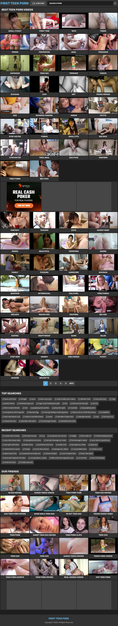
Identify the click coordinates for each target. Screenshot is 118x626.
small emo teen (10, 462)
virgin (113, 399)
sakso (50, 417)
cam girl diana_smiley (38, 458)
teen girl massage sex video (56, 440)
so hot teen (82, 458)
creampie (73, 408)
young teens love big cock (30, 453)
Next (71, 383)
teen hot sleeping (98, 458)
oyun (33, 399)
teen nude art (86, 436)
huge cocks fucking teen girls (49, 403)
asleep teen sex (10, 421)
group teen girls (59, 408)
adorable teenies (84, 417)
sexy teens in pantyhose (101, 440)
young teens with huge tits (14, 412)
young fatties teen (79, 449)
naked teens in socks (12, 449)
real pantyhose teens (33, 440)
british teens (28, 445)
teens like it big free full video (14, 458)
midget (73, 436)
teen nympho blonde (12, 408)
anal (97, 417)
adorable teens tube (68, 421)
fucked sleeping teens (104, 436)
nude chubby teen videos (66, 399)
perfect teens (9, 403)
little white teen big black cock (62, 458)
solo (26, 408)
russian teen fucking (11, 436)
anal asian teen (100, 399)
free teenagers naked (79, 440)
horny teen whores (42, 449)
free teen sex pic (30, 436)
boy (66, 403)
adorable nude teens (28, 421)
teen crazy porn (46, 399)
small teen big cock (26, 403)
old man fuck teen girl (80, 403)
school (95, 403)
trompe (27, 449)
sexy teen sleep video (12, 440)
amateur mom (96, 449)
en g (42, 436)
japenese (93, 445)
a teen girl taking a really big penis (55, 412)
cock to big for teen (69, 453)
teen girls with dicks (11, 445)
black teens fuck (10, 453)
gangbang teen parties (40, 408)
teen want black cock (12, 417)
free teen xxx (108, 417)
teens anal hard (10, 399)
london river (62, 445)
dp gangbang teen (88, 408)
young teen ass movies (57, 436)
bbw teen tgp (33, 412)
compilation (105, 412)
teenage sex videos (61, 449)
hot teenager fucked (48, 421)
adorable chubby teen (65, 417)
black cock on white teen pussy (84, 412)
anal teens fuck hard (45, 445)
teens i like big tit (87, 453)
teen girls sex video (78, 445)
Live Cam (40, 3)
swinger (24, 399)
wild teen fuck (85, 399)
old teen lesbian (51, 453)
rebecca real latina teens (34, 417)
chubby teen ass (27, 462)
